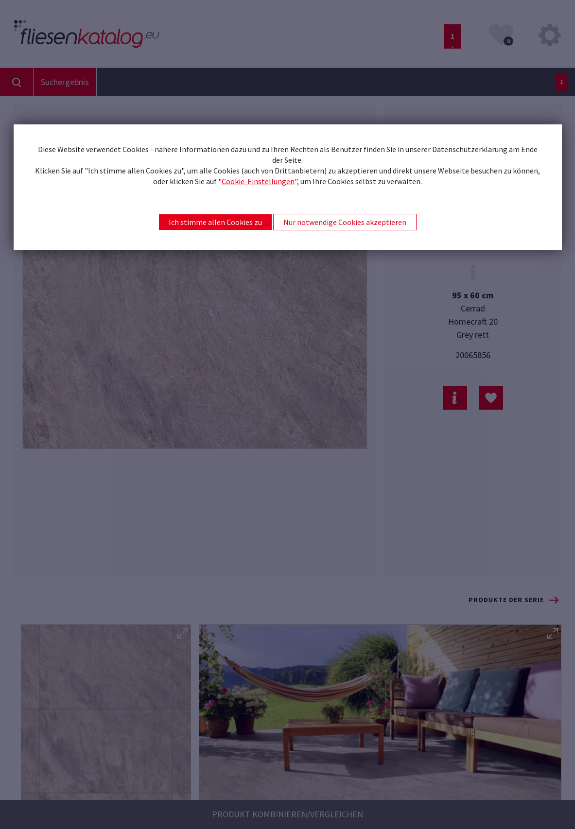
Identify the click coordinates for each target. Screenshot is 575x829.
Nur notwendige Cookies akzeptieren (344, 222)
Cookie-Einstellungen (258, 181)
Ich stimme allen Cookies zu (215, 222)
